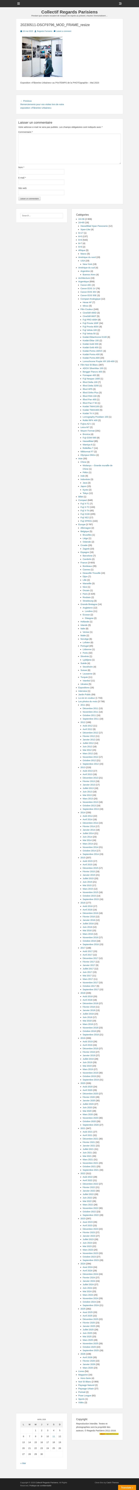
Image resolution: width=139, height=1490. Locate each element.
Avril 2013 (87, 774)
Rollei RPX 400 (90, 420)
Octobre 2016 (89, 941)
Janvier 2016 (89, 920)
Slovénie (84, 656)
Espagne (84, 552)
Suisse (83, 670)
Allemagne (85, 528)
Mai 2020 (87, 1111)
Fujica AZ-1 (86, 424)
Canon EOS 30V (88, 292)
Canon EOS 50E (88, 295)
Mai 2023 (87, 1246)
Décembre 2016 (90, 913)
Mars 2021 (88, 1159)
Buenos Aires (89, 274)
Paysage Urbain (86, 1388)
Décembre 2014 (90, 823)
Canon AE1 (86, 285)
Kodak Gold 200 (90, 344)
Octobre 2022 (89, 1211)
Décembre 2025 (90, 1319)
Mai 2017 (87, 975)
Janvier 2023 (89, 1236)
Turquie (84, 677)
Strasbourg (88, 601)
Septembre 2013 (91, 809)
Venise (86, 632)
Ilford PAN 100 (90, 396)
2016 (82, 902)
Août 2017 (88, 951)
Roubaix (87, 597)
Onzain (86, 590)
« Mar (23, 1463)
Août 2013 (88, 771)
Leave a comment (63, 31)
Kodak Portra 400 (91, 354)
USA (82, 260)
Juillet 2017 (88, 968)
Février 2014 (89, 826)
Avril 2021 (87, 1135)
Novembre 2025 (90, 1343)
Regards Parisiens (44, 31)
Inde (82, 476)
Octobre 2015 (89, 896)
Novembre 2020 (90, 1118)
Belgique (84, 531)
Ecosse (86, 614)
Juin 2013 (87, 791)
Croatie (83, 545)
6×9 (80, 247)
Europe (81, 524)
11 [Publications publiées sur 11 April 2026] (53, 1436)
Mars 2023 (88, 1250)
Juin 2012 (87, 746)
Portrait (81, 1392)
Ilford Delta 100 (90, 382)
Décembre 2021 (90, 1138)
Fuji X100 (85, 514)
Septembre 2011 (91, 719)
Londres (89, 611)
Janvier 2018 (89, 1010)
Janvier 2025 (89, 1326)
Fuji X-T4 (84, 510)
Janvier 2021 (89, 1145)
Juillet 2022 (88, 1194)
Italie (82, 628)
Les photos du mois (87, 701)
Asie (80, 458)
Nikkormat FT (87, 451)
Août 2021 (88, 1132)
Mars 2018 (88, 1024)
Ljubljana (87, 660)
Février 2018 (89, 1007)
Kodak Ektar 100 (91, 340)
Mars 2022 (88, 1204)
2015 (82, 857)
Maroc (83, 253)
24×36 (81, 219)
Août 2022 (88, 1177)
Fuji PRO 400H (90, 319)
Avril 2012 (87, 729)
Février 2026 (89, 1361)
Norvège (84, 639)
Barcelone (88, 555)
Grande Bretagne (88, 604)
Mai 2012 (87, 750)
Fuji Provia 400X (91, 326)
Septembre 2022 (91, 1215)
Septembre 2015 (91, 899)
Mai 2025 (87, 1336)
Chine (83, 462)
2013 (82, 767)
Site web (22, 188)
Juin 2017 (87, 972)
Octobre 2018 (89, 1031)
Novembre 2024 (90, 1298)
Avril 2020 (87, 1090)
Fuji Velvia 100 (90, 330)
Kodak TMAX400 (91, 410)
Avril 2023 (87, 1225)
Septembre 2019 (91, 1079)
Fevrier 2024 (89, 1277)
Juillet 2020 (88, 1104)
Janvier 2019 (89, 1055)
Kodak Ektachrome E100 (95, 337)
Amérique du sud (86, 267)
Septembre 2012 (91, 764)
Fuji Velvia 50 (89, 333)
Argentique (83, 281)
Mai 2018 (87, 1020)
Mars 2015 (88, 889)
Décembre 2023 (90, 1229)
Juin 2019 (87, 1062)
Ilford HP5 (87, 389)
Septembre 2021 (91, 1170)
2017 (82, 948)
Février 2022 (89, 1187)
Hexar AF (87, 302)
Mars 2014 (88, 843)
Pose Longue (84, 1395)
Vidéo (81, 1402)
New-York (87, 264)
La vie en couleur (86, 698)
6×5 (80, 236)
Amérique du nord (87, 257)
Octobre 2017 (89, 986)
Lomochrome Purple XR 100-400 (98, 361)
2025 (82, 1309)
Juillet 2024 (88, 1284)
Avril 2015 (87, 864)
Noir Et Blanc (84, 1381)
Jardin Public (84, 694)
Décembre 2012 (90, 732)
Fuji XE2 (84, 517)
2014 (82, 812)
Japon (83, 486)
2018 (82, 993)
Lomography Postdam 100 (95, 417)
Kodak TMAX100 (91, 406)
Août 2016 (88, 906)
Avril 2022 (87, 1180)
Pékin (85, 472)
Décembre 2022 (90, 1184)
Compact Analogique (90, 299)
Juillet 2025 (88, 1329)
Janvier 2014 (89, 830)
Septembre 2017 (91, 989)
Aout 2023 (88, 1222)
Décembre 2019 (90, 1048)
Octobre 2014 (89, 850)
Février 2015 (89, 871)
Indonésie (85, 479)
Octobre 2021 (89, 1166)
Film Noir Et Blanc (89, 365)
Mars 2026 (88, 1368)
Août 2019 (88, 1041)
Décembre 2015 (90, 868)
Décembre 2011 (90, 708)
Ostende (87, 542)
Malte (83, 635)
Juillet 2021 (88, 1149)
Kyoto (85, 489)
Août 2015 (88, 861)
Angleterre (88, 607)
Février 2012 (89, 736)
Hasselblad (88, 441)
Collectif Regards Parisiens (69, 12)
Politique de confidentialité (40, 1486)
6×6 (80, 240)
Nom (21, 167)
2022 (82, 1173)
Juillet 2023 (88, 1239)
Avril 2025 (87, 1315)
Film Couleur (86, 309)
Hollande (84, 621)
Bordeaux (87, 566)
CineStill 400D (89, 312)
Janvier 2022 (89, 1191)
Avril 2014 (87, 819)
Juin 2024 (87, 1288)
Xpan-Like (85, 229)
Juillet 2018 (88, 1014)
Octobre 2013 (89, 805)
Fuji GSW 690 (89, 437)
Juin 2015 (87, 882)
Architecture (84, 278)
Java (85, 483)
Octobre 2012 (89, 760)
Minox (85, 306)
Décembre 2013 (90, 778)
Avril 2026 (87, 1357)
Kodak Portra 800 (91, 358)
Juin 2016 (87, 927)
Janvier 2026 (89, 1364)
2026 (82, 1354)
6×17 (80, 233)
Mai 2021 (87, 1156)
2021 (82, 1128)
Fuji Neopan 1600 (91, 378)
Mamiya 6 (87, 444)
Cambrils (87, 559)
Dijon (85, 576)
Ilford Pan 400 (89, 399)
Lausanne (87, 673)
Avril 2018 (87, 1000)
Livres (81, 1371)
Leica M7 (84, 427)
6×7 (80, 243)
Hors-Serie (85, 1378)
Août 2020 (88, 1086)
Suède (83, 663)
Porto (85, 653)
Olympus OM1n (88, 455)
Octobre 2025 (89, 1347)
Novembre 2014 (90, 847)
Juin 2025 (87, 1333)
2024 (82, 1263)
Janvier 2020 (89, 1100)
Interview (82, 691)
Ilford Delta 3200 (91, 385)
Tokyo (85, 493)
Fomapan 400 (89, 375)
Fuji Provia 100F (90, 323)
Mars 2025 (88, 1340)
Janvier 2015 (89, 875)
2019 (82, 1038)
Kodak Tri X (88, 413)
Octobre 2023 (89, 1256)
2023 (82, 1218)
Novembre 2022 (90, 1208)
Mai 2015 (87, 885)
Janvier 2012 (89, 739)
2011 (82, 705)
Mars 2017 (88, 979)
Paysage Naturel (86, 1385)
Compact (82, 500)
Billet (80, 496)
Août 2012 (88, 725)
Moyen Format (87, 430)
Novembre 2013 (90, 802)
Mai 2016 (87, 930)
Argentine (85, 271)
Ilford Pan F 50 (90, 403)
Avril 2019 (87, 1045)
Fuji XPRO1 (86, 521)
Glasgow (89, 618)
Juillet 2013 (88, 788)
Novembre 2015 (90, 892)
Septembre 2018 (91, 1034)
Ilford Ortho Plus (90, 392)
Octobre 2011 (89, 715)
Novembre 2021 (90, 1163)
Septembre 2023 (91, 1260)
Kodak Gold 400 (90, 347)
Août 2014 (88, 816)
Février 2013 (89, 781)
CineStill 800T (89, 316)
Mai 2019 (87, 1066)
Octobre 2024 (89, 1302)
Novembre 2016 (90, 937)
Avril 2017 (87, 955)
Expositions (83, 687)
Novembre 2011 (90, 712)
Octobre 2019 (89, 1076)
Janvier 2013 (89, 784)
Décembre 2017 (90, 958)
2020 (82, 1083)
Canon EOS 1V (87, 288)
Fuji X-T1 (84, 503)
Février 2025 (89, 1322)
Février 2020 (89, 1097)
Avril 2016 (87, 909)
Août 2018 (88, 996)
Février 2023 (89, 1232)
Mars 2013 (88, 798)
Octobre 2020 (89, 1121)
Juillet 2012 (88, 743)
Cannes (86, 569)
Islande (83, 625)
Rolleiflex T (88, 448)
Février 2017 (89, 961)
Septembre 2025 (91, 1350)
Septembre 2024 (91, 1305)
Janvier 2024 (89, 1281)
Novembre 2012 (90, 757)
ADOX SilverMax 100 (93, 368)
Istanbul (86, 680)
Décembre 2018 (90, 1003)
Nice (85, 587)
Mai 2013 (87, 795)
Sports (81, 1399)
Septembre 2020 (91, 1125)
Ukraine (84, 684)
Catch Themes (112, 1482)
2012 (82, 722)
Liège (85, 538)
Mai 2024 (87, 1291)
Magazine (83, 1374)
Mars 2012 (88, 753)
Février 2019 (89, 1052)
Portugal (84, 646)
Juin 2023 (87, 1243)
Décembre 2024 (90, 1274)
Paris (85, 594)
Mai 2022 (87, 1201)
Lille (85, 580)
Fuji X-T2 (84, 507)
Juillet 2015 (88, 878)
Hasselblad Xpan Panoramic (94, 226)
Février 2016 (89, 916)
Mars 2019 (88, 1069)
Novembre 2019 (90, 1073)
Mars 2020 (88, 1114)
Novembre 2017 (90, 982)
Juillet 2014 (88, 833)
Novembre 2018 (90, 1027)
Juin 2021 (87, 1152)
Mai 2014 (87, 840)
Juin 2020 (87, 1107)
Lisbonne (87, 649)
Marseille (87, 583)
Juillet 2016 (88, 923)
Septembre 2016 (91, 944)
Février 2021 (89, 1142)
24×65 (81, 222)
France (83, 562)
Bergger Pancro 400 (92, 371)
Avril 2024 (87, 1270)
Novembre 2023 (90, 1253)
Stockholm (88, 666)
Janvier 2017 (89, 965)
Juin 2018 (87, 1017)
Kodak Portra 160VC (93, 351)
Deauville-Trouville (92, 573)
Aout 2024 (88, 1267)
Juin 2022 (87, 1197)
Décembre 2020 (90, 1093)
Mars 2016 (88, 934)
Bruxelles (87, 535)
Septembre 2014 (91, 854)
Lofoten (86, 642)
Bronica (86, 434)
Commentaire (25, 132)
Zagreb (86, 548)
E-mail (22, 177)
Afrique (81, 250)
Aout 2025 (88, 1312)
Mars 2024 (88, 1295)
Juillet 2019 (88, 1059)
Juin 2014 (87, 837)
